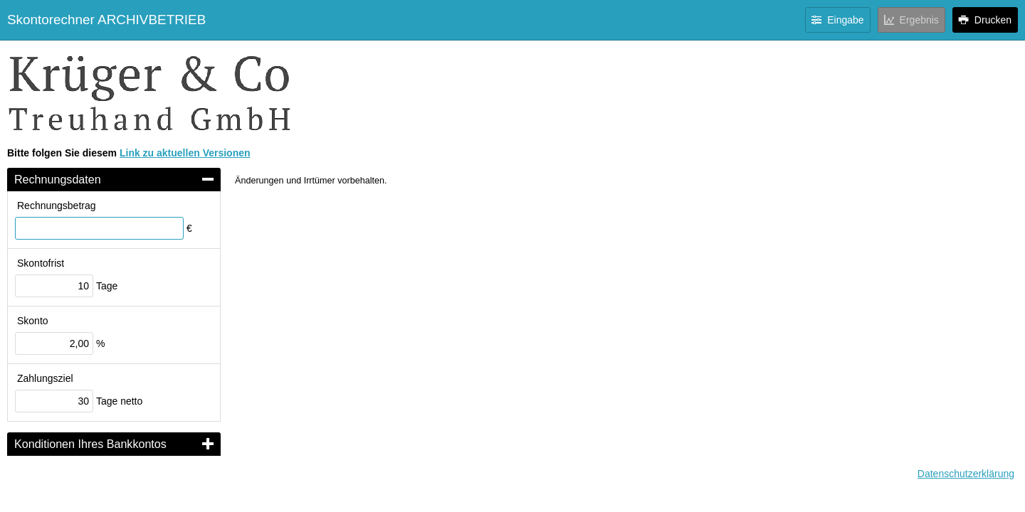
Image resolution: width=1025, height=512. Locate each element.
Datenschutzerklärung (966, 473)
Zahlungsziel (45, 378)
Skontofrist (40, 263)
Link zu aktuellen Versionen (185, 153)
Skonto (32, 320)
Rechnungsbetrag (56, 205)
